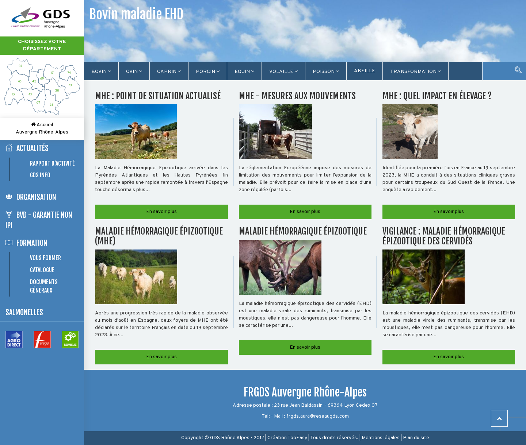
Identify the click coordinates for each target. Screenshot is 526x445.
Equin (244, 72)
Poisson (326, 72)
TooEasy (297, 438)
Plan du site (416, 438)
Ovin (134, 72)
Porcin (208, 72)
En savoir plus (161, 212)
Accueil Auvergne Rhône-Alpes (42, 128)
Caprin (169, 72)
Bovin (101, 72)
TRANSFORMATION (415, 72)
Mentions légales (381, 438)
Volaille (283, 72)
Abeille (364, 71)
